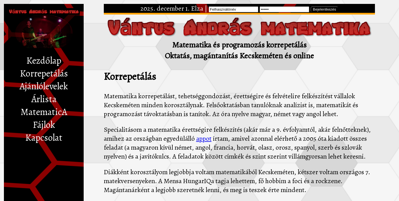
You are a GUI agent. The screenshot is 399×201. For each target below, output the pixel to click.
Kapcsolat (43, 137)
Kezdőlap (43, 60)
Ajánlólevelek (44, 86)
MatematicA (44, 112)
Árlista (44, 99)
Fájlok (44, 124)
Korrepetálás (44, 73)
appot (204, 138)
